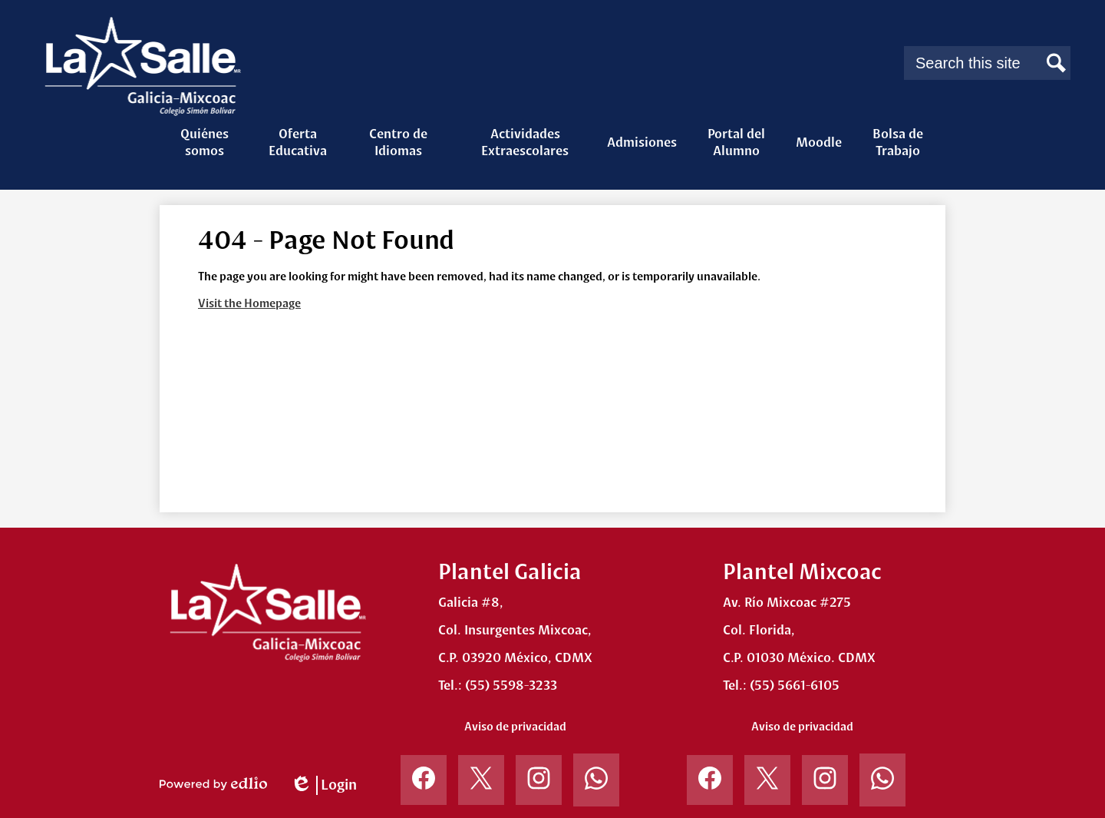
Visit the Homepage (249, 303)
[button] (204, 142)
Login (323, 785)
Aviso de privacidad (515, 726)
